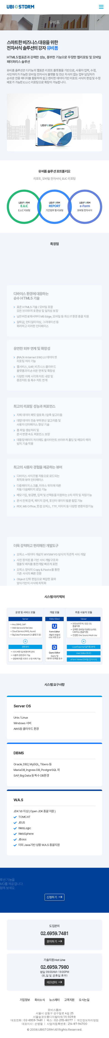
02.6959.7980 (54, 967)
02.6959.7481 (54, 933)
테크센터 (54, 982)
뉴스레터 (54, 1000)
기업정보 (25, 1000)
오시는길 (84, 1000)
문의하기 (54, 941)
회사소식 (40, 1000)
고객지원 (69, 1000)
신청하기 (54, 897)
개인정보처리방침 (88, 1020)
